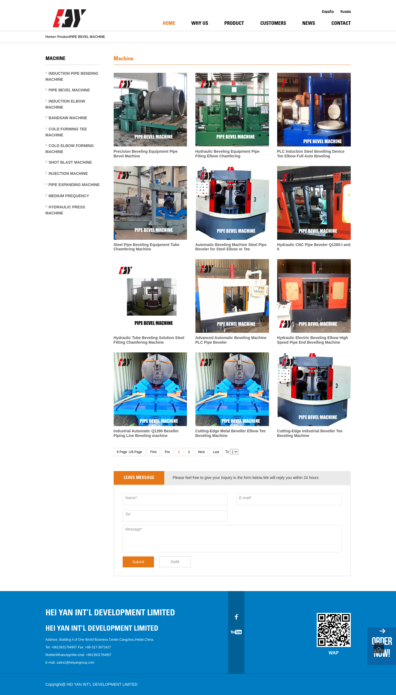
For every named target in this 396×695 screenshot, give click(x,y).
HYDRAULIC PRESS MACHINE (65, 210)
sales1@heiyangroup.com (75, 662)
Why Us (199, 23)
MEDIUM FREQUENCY (69, 196)
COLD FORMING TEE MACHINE (66, 132)
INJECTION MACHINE (68, 173)
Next (201, 452)
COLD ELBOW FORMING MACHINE (70, 148)
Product (234, 23)
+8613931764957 (64, 647)
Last (216, 452)
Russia (345, 12)
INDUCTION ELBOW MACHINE (65, 104)
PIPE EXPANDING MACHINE (74, 184)
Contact (341, 23)
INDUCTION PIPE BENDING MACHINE (72, 76)
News (308, 23)
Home (169, 23)
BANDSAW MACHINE (68, 118)
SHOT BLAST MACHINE (70, 162)
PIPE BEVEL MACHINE (87, 37)
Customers (273, 23)
